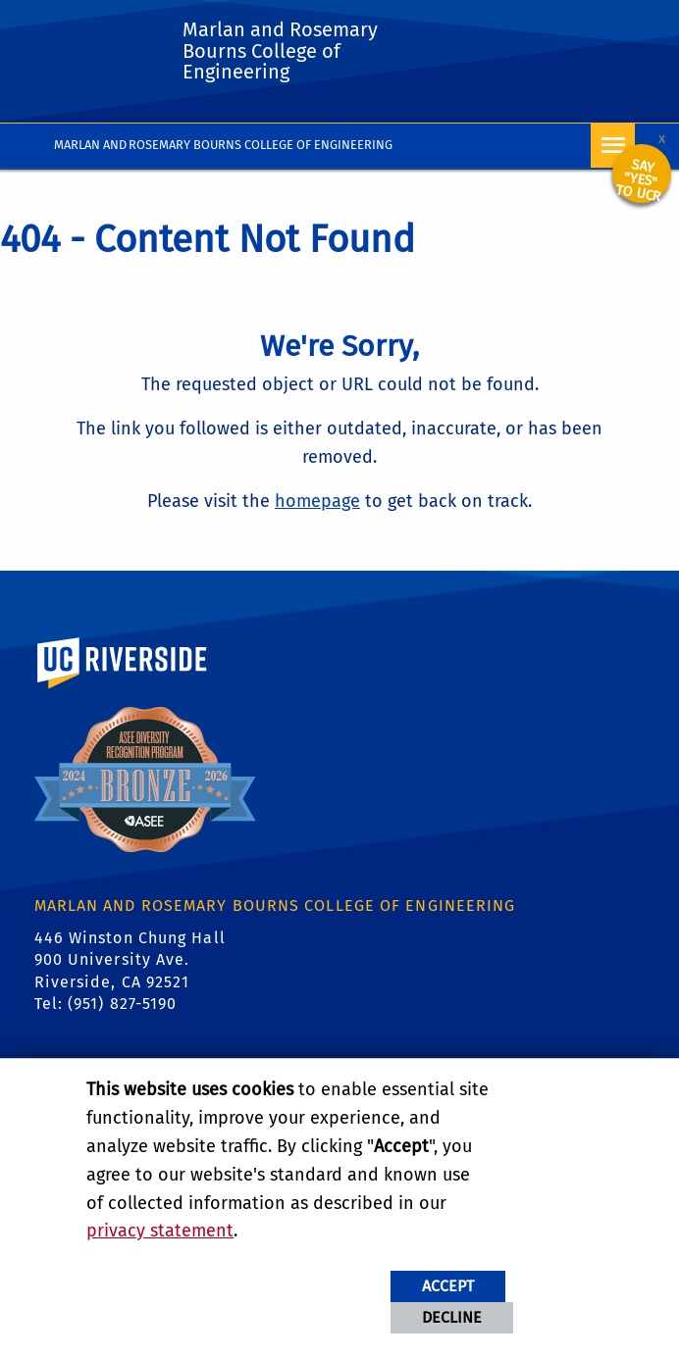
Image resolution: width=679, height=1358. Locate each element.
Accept (448, 1286)
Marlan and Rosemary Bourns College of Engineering (223, 144)
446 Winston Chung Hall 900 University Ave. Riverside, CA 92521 (130, 960)
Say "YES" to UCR (637, 180)
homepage (317, 501)
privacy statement (160, 1230)
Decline (452, 1317)
